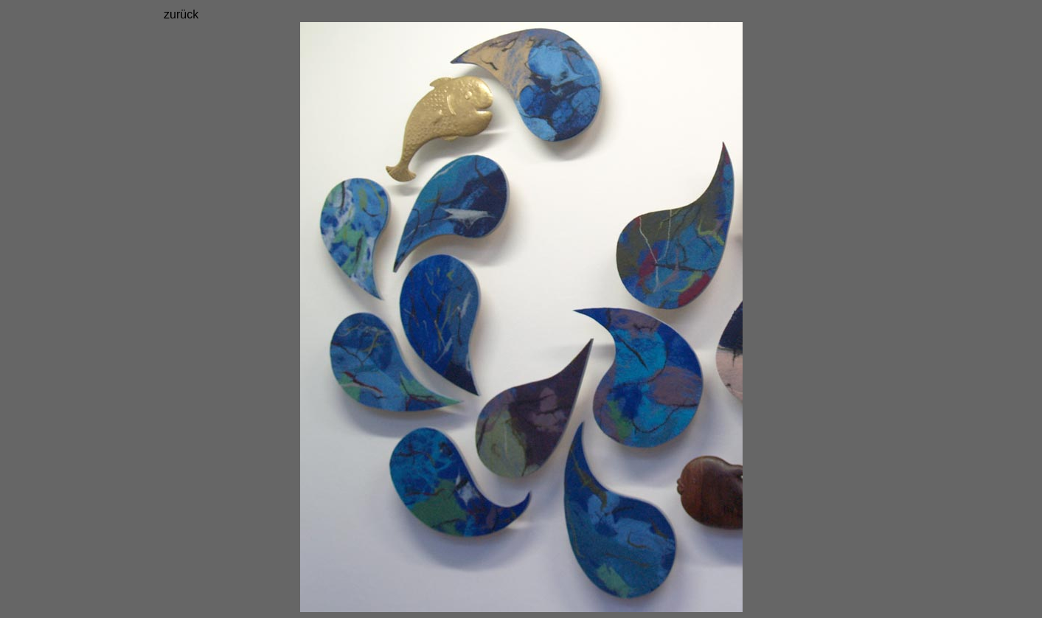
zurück (181, 14)
